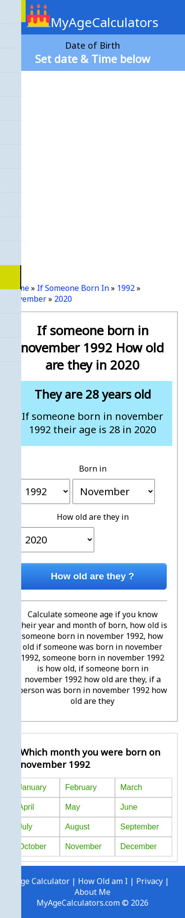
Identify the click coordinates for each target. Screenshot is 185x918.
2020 (63, 298)
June (129, 807)
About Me (92, 891)
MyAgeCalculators (92, 22)
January (32, 787)
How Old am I (103, 881)
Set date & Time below (92, 58)
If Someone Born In (73, 288)
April (26, 807)
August (77, 827)
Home (18, 288)
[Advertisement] (92, 173)
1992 (126, 288)
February (81, 787)
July (25, 827)
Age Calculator (43, 881)
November (26, 298)
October (32, 846)
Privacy (149, 881)
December (138, 846)
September (139, 827)
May (72, 807)
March (131, 787)
